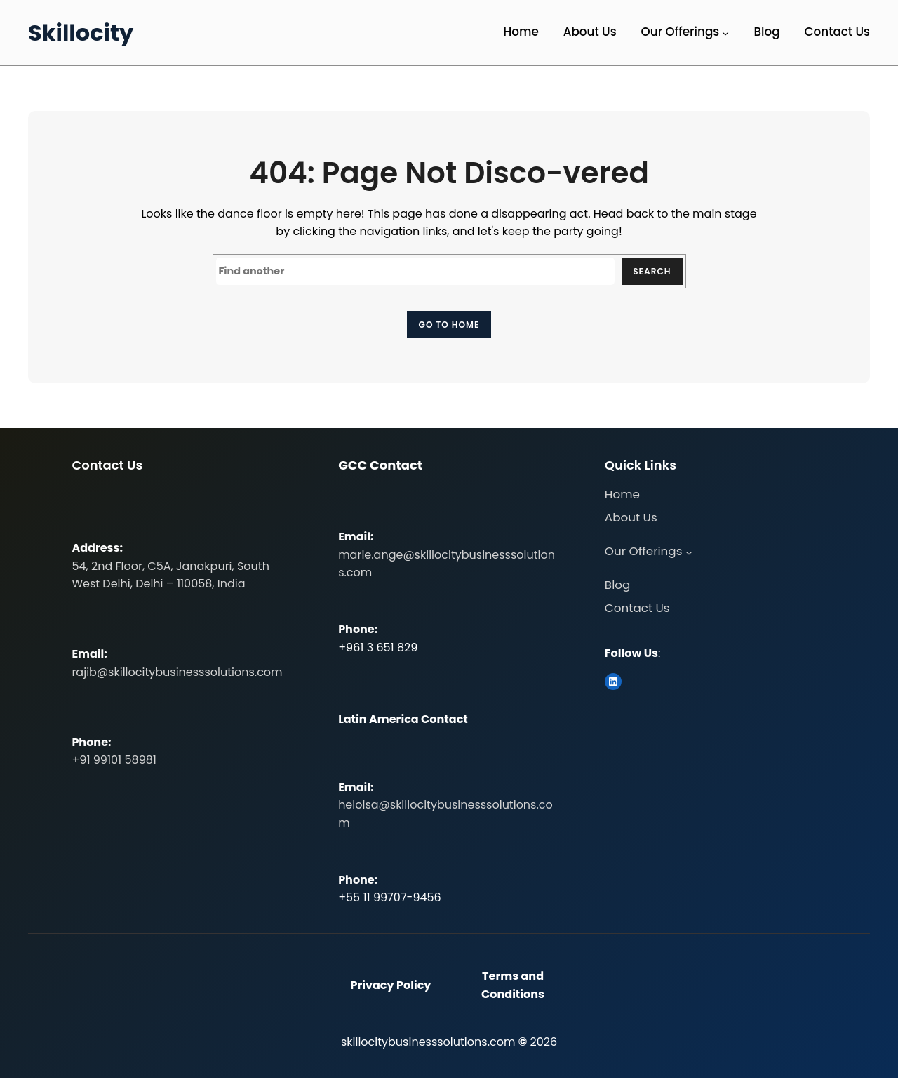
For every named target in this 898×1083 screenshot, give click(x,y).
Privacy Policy (390, 990)
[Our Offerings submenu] (725, 32)
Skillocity (80, 32)
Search (648, 272)
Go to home (448, 327)
